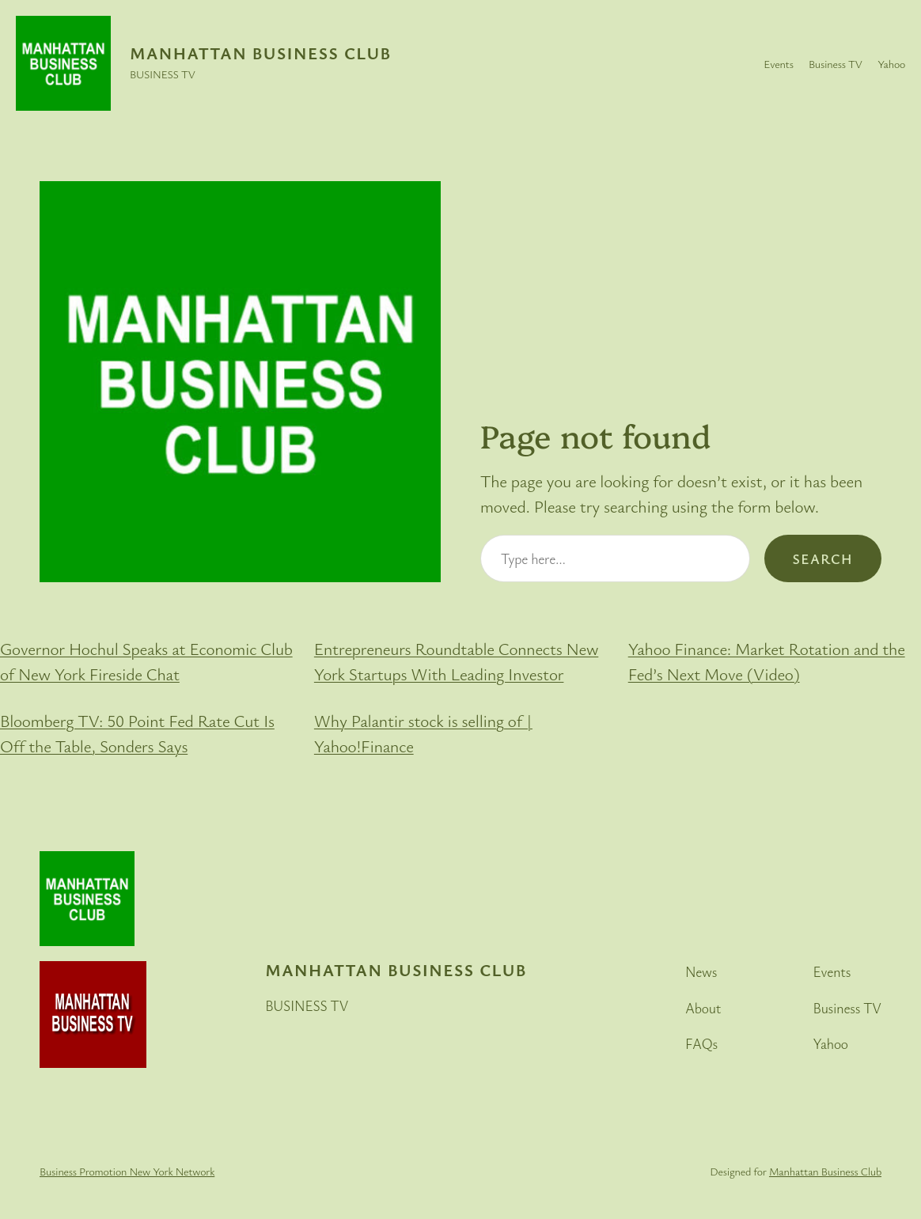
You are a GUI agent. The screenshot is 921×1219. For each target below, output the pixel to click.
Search (823, 558)
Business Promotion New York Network (127, 1171)
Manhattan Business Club (261, 53)
